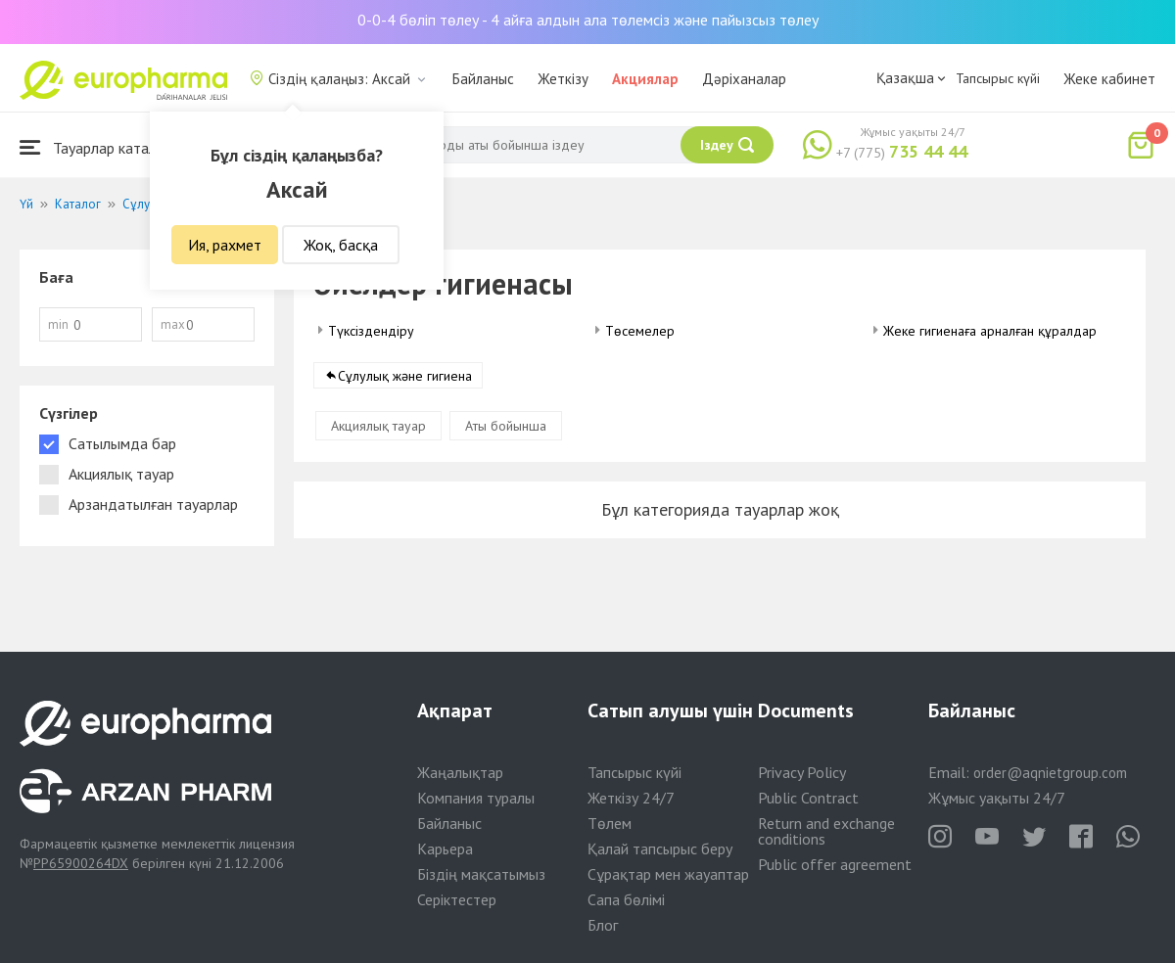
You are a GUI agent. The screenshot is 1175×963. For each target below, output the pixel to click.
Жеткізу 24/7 (631, 797)
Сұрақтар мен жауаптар (668, 874)
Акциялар (645, 78)
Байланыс (483, 78)
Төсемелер (640, 331)
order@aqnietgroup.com (1050, 772)
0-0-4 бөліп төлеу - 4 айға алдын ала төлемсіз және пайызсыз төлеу (588, 19)
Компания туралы (476, 797)
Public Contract (808, 797)
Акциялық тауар (378, 426)
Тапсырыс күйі (998, 78)
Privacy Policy (802, 772)
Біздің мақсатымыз (481, 874)
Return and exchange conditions (826, 830)
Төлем (610, 823)
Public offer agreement (835, 864)
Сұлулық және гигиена (405, 376)
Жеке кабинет (1109, 78)
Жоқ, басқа (341, 244)
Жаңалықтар (460, 772)
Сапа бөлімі (626, 899)
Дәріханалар (744, 78)
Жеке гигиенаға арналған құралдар (990, 331)
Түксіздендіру (371, 331)
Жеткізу (563, 78)
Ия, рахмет (224, 244)
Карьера (445, 848)
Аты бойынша (505, 426)
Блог (603, 925)
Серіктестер (456, 899)
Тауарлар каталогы (100, 147)
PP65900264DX (80, 863)
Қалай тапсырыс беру (660, 848)
